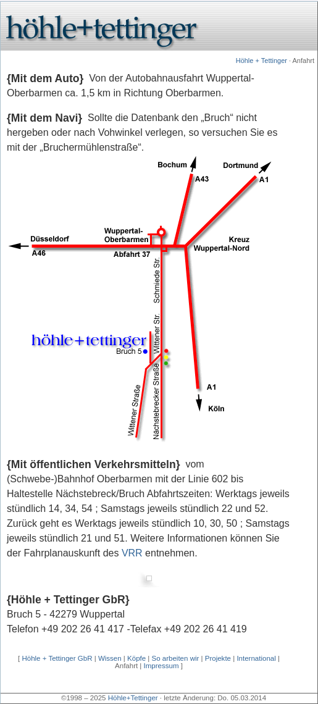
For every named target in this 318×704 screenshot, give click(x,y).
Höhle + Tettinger (261, 60)
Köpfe (136, 658)
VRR (132, 553)
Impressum (161, 665)
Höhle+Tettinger (133, 698)
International (255, 658)
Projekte (218, 658)
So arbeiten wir (175, 658)
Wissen (110, 658)
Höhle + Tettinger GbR (57, 658)
